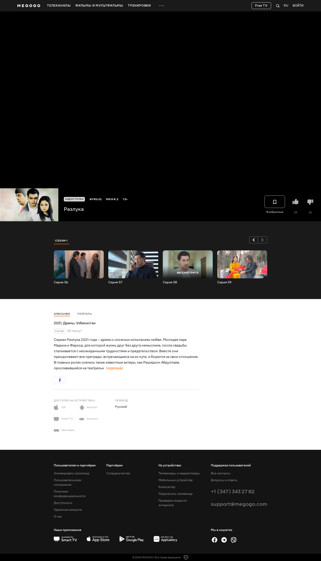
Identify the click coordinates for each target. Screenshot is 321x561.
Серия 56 (61, 282)
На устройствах (169, 465)
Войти (298, 6)
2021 (58, 323)
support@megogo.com (239, 504)
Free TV (261, 6)
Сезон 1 (61, 240)
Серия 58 (170, 282)
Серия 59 (224, 282)
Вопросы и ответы (224, 480)
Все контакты (220, 473)
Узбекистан (86, 323)
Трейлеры (84, 314)
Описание (62, 314)
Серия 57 (115, 282)
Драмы (68, 323)
